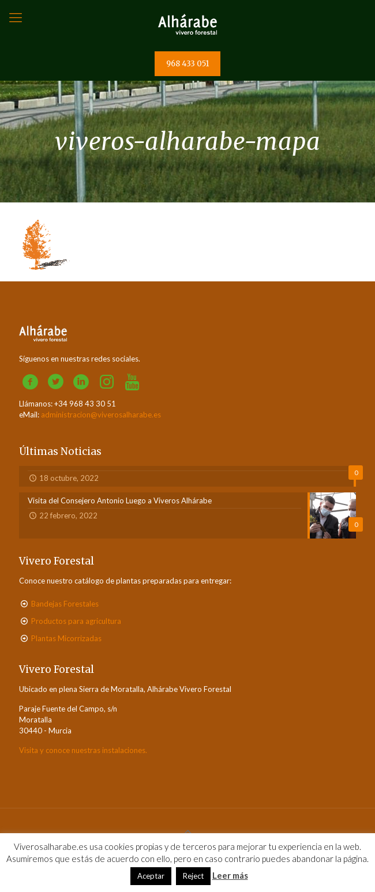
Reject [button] (193, 875)
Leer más (230, 875)
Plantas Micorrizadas (66, 638)
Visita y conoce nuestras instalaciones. (83, 750)
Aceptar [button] (150, 875)
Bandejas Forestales (65, 603)
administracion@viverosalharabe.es (101, 414)
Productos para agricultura (76, 621)
